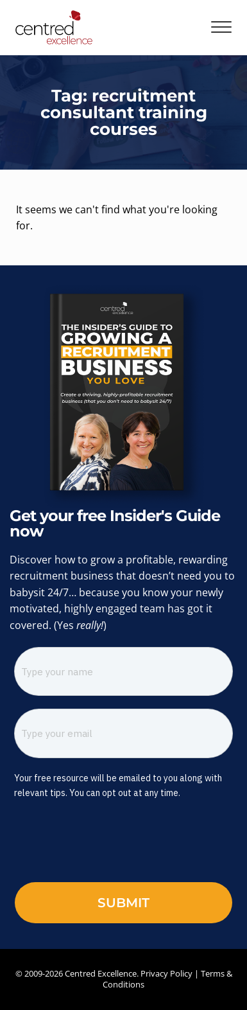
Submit (123, 902)
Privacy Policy (166, 973)
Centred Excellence (101, 973)
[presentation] (101, 844)
